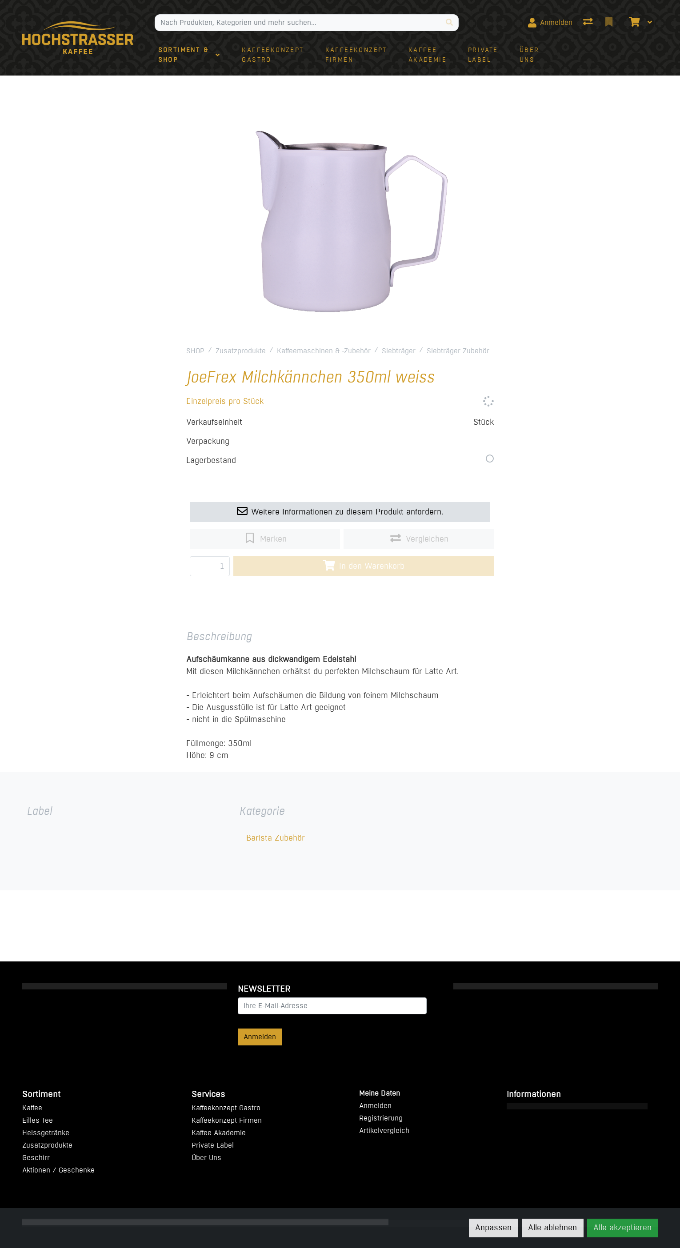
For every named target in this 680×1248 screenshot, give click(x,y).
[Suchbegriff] (298, 22)
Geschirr (36, 1157)
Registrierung (381, 1118)
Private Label (213, 1145)
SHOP (195, 351)
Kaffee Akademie (219, 1132)
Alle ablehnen (552, 1227)
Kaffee (32, 1108)
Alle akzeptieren (622, 1227)
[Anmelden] (550, 23)
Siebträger (399, 351)
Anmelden (260, 1037)
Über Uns (206, 1157)
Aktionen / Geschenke (58, 1170)
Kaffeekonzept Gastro (226, 1108)
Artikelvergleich (384, 1130)
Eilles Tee (37, 1120)
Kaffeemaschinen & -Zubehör (324, 351)
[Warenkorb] (633, 22)
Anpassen (493, 1227)
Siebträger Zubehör (458, 351)
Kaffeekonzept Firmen (227, 1120)
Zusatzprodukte (241, 351)
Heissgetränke (45, 1132)
